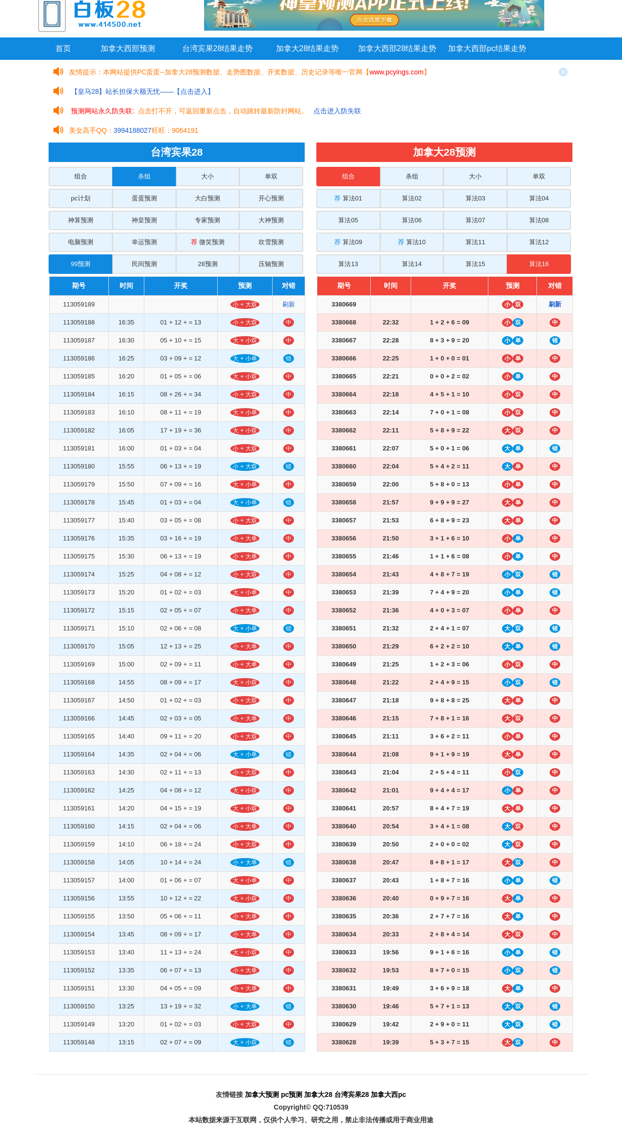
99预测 (80, 264)
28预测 (207, 264)
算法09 (348, 242)
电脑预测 (80, 242)
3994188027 (133, 130)
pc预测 (291, 1094)
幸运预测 (144, 242)
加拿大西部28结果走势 (397, 48)
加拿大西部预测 (128, 48)
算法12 (539, 242)
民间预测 (144, 264)
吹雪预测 (271, 242)
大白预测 (207, 198)
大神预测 (271, 220)
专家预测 (207, 220)
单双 (271, 176)
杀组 (144, 176)
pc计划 (80, 198)
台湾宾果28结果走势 (217, 48)
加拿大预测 (262, 1094)
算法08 (539, 220)
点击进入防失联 (337, 111)
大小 (207, 176)
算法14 (411, 264)
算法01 (348, 198)
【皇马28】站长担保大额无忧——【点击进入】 (143, 91)
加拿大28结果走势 (307, 48)
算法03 (475, 198)
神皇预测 (144, 220)
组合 (80, 176)
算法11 (475, 242)
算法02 (411, 198)
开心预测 (271, 198)
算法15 (475, 264)
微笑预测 (208, 242)
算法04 (539, 198)
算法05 (348, 220)
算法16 (539, 264)
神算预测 (80, 220)
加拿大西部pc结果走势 (487, 48)
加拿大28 (318, 1094)
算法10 (412, 242)
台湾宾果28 (351, 1094)
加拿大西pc (388, 1094)
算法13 (348, 264)
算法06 (411, 220)
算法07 (475, 220)
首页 (63, 48)
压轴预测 (271, 264)
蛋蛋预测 (144, 198)
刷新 (288, 304)
